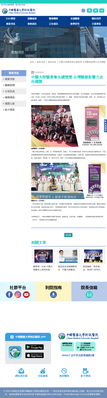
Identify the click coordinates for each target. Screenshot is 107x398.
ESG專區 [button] (10, 18)
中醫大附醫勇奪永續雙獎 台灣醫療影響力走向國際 (82, 62)
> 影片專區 (9, 109)
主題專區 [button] (96, 24)
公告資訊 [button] (53, 24)
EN (101, 10)
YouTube (26, 294)
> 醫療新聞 (9, 85)
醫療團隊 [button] (53, 18)
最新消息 (52, 62)
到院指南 (53, 294)
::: (2, 2)
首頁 (32, 62)
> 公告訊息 (9, 91)
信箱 (89, 294)
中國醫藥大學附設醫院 (78, 336)
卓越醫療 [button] (74, 18)
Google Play (34, 347)
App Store (34, 355)
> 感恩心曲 (9, 103)
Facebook (9, 294)
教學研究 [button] (74, 24)
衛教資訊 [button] (32, 24)
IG (17, 294)
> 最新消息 (9, 79)
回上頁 (68, 235)
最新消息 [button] (10, 24)
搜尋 (83, 10)
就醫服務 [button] (32, 18)
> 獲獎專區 (9, 97)
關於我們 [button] (96, 18)
